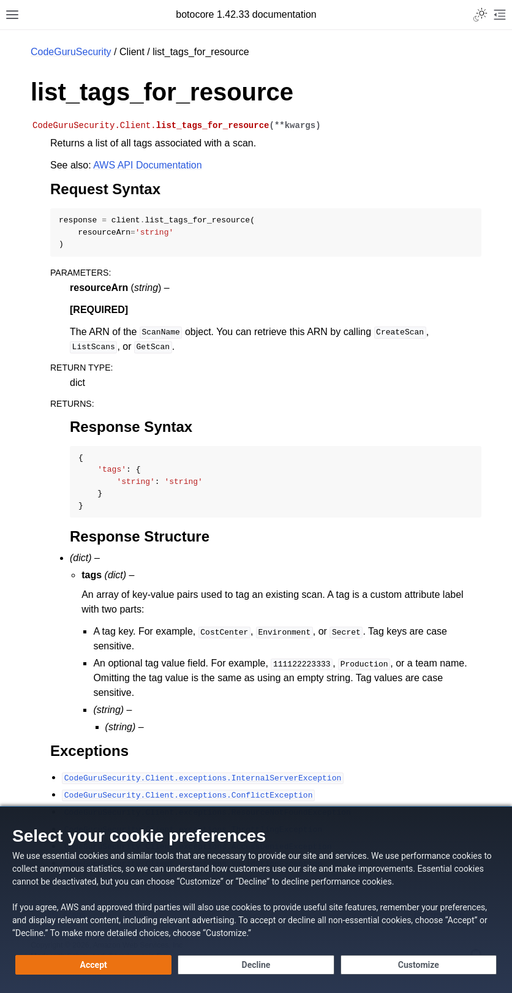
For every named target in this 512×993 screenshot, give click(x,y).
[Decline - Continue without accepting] (256, 965)
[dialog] (256, 899)
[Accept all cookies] (93, 965)
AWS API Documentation (147, 165)
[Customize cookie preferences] (419, 965)
